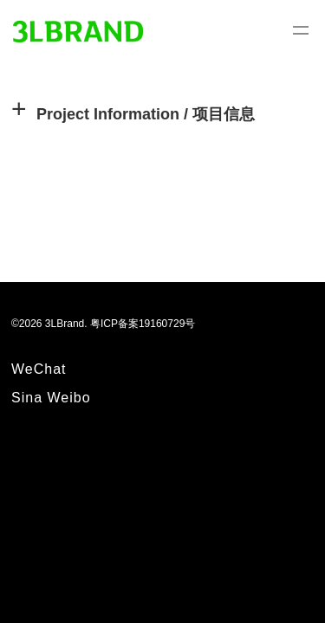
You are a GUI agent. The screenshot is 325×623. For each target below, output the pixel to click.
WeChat (39, 369)
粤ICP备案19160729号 (142, 324)
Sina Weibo (51, 397)
